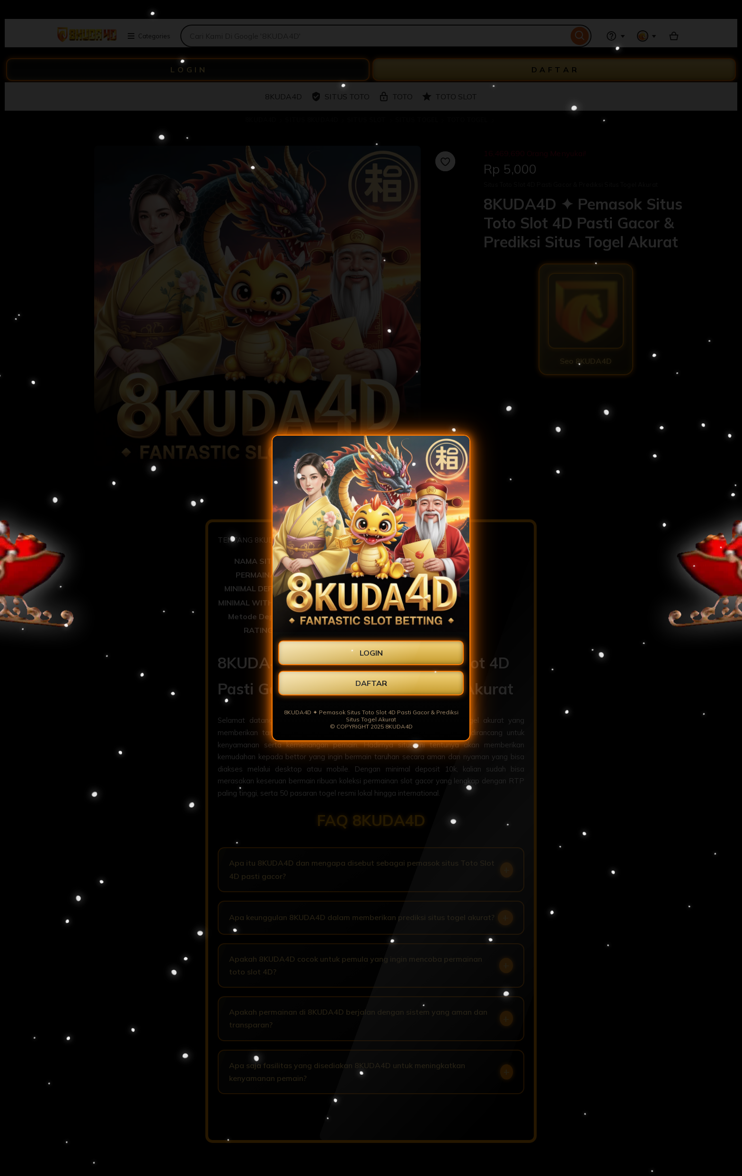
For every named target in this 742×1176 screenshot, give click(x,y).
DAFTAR (371, 683)
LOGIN (371, 653)
